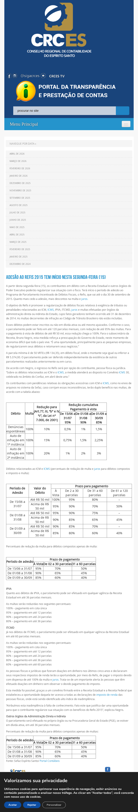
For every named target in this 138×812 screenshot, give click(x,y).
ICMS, (51, 309)
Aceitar (12, 805)
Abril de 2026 (17, 153)
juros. (84, 299)
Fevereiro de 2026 (20, 168)
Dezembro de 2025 (20, 183)
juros (74, 309)
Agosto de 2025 (19, 205)
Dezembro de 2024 (20, 264)
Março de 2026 (18, 161)
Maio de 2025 (17, 227)
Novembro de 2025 (20, 190)
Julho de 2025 (17, 212)
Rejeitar (31, 805)
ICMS (122, 372)
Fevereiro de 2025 (20, 249)
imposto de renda (107, 694)
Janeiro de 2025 (19, 256)
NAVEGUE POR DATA (22, 143)
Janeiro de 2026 (19, 175)
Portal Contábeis (50, 760)
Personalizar (54, 805)
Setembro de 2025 (20, 198)
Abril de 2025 (17, 234)
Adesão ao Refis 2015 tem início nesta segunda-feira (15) (56, 277)
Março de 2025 (18, 242)
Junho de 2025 (18, 220)
